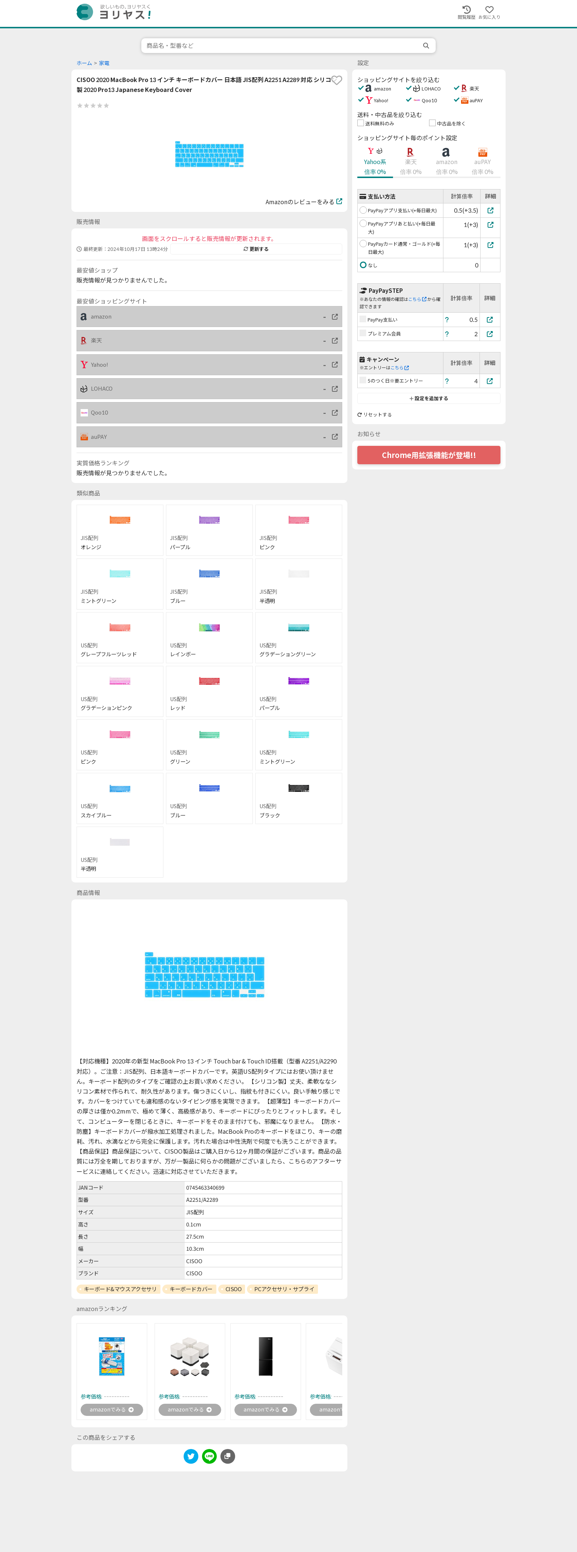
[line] (209, 1458)
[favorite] (336, 80)
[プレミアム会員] (490, 334)
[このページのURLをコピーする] (227, 1457)
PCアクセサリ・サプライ (284, 1289)
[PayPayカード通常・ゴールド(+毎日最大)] (490, 245)
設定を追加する (429, 398)
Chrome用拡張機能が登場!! (429, 455)
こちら (417, 299)
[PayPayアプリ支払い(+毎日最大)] (490, 210)
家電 (104, 63)
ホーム (84, 63)
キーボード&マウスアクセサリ (120, 1289)
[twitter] (191, 1458)
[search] (427, 45)
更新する (256, 249)
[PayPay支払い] (490, 319)
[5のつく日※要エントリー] (490, 381)
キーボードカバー (191, 1289)
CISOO (234, 1289)
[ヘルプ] (447, 319)
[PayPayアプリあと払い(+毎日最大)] (490, 225)
